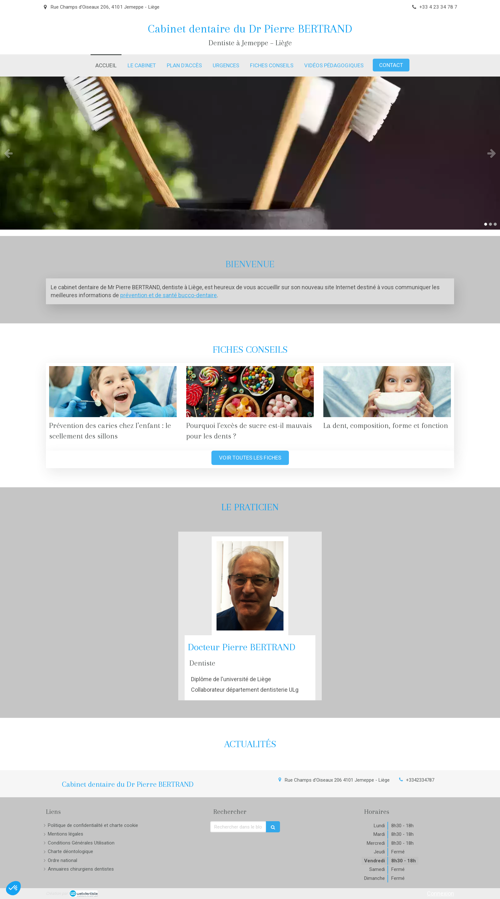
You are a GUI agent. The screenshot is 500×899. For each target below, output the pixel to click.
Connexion (440, 893)
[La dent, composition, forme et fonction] (387, 391)
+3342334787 (420, 780)
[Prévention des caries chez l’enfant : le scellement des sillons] (113, 391)
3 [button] (495, 224)
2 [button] (490, 224)
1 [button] (485, 224)
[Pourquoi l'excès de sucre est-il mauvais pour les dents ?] (250, 391)
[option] (250, 153)
